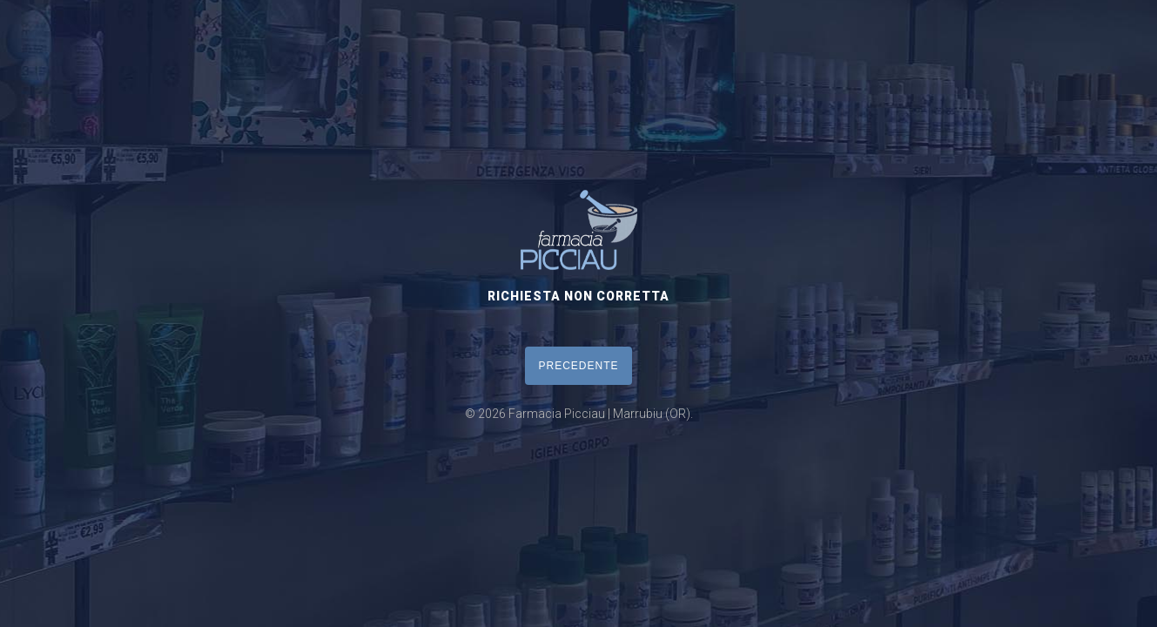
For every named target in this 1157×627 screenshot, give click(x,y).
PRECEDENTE (578, 366)
